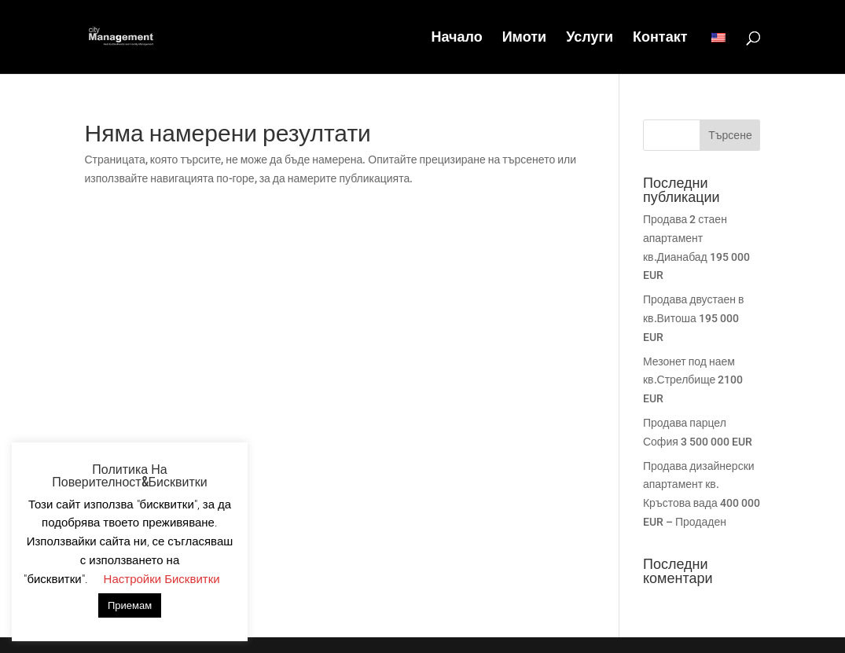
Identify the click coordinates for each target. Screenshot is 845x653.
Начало (456, 38)
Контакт (660, 38)
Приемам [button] (130, 605)
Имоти (524, 38)
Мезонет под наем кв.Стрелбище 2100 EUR (693, 380)
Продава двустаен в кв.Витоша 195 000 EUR (693, 318)
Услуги (589, 38)
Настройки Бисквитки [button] (162, 579)
